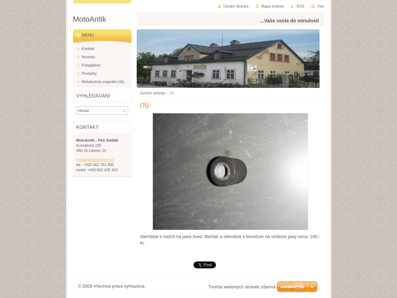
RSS (300, 6)
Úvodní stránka (152, 93)
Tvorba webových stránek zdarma (241, 286)
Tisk (320, 6)
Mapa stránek (272, 6)
